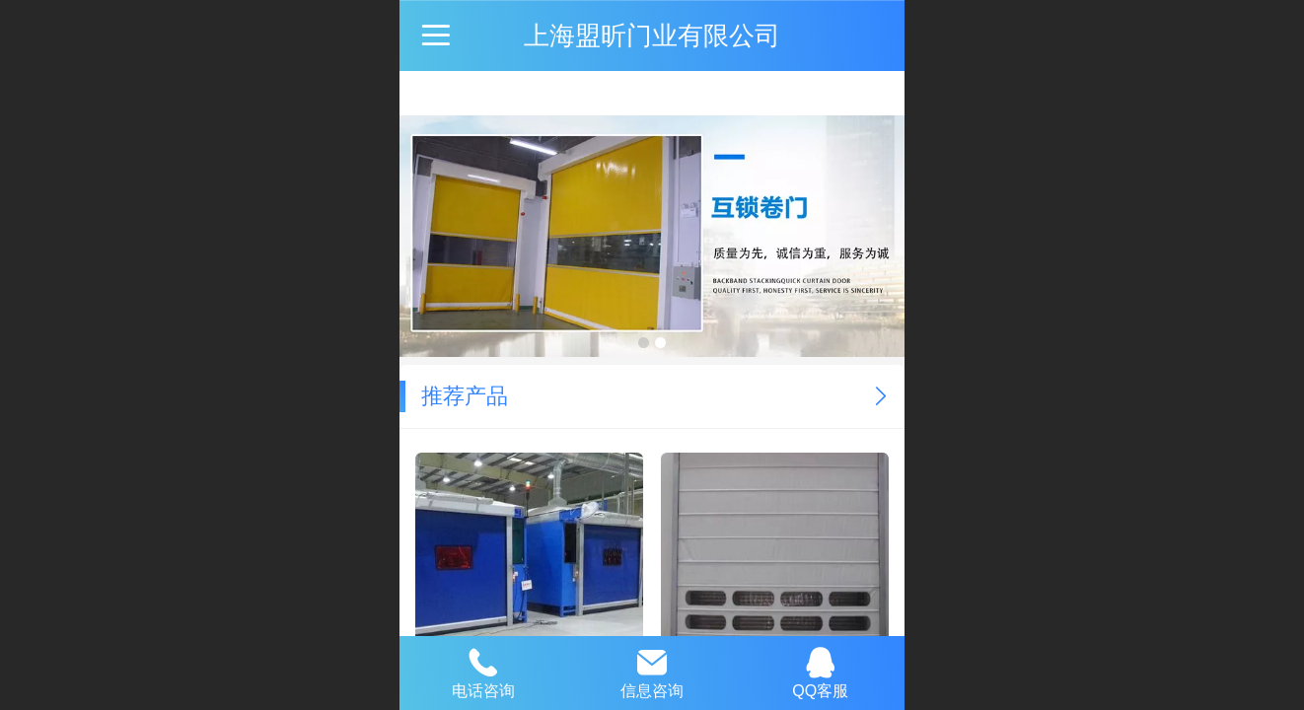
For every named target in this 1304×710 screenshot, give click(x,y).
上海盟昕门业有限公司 (652, 35)
